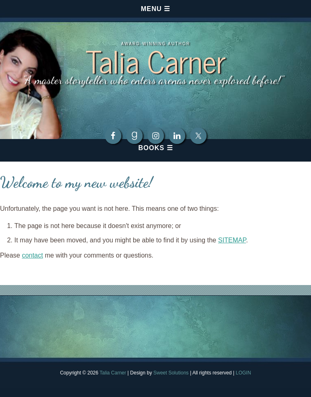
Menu (151, 8)
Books (151, 147)
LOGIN (243, 373)
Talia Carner (156, 60)
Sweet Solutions (170, 373)
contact (32, 255)
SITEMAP (232, 240)
